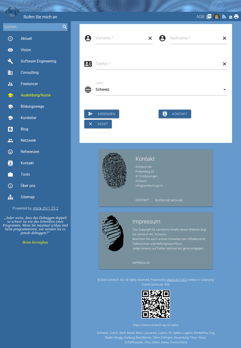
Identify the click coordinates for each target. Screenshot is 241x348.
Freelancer (23, 84)
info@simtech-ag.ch (149, 185)
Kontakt (21, 163)
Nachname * (180, 38)
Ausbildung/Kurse (29, 95)
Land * (100, 83)
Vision (19, 50)
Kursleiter (22, 118)
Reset (98, 124)
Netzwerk (22, 140)
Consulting (23, 72)
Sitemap (21, 197)
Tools (19, 174)
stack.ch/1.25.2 (45, 208)
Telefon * (103, 64)
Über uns (21, 185)
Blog (18, 129)
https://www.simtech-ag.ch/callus (156, 325)
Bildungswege (26, 106)
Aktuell (20, 38)
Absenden (102, 114)
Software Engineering (32, 61)
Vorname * (104, 38)
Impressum (141, 263)
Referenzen (23, 151)
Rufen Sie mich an (168, 200)
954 (167, 284)
